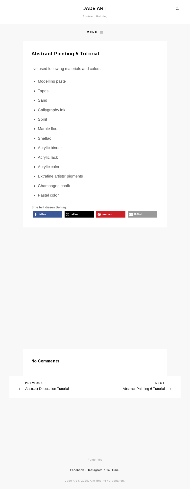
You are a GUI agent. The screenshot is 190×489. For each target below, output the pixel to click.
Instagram (95, 469)
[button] (47, 214)
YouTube (112, 469)
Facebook (77, 469)
